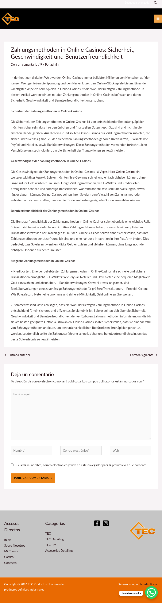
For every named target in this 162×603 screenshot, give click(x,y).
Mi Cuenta (11, 551)
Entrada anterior (17, 355)
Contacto (10, 563)
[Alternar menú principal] (158, 19)
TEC (48, 533)
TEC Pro (50, 545)
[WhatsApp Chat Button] (151, 592)
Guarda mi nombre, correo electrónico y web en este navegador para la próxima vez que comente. (81, 465)
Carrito (9, 557)
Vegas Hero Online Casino (117, 172)
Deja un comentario (24, 64)
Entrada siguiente (143, 355)
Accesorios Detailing (59, 551)
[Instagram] (106, 523)
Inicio (7, 540)
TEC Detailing (54, 539)
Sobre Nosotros (14, 545)
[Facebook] (97, 523)
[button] (156, 3)
